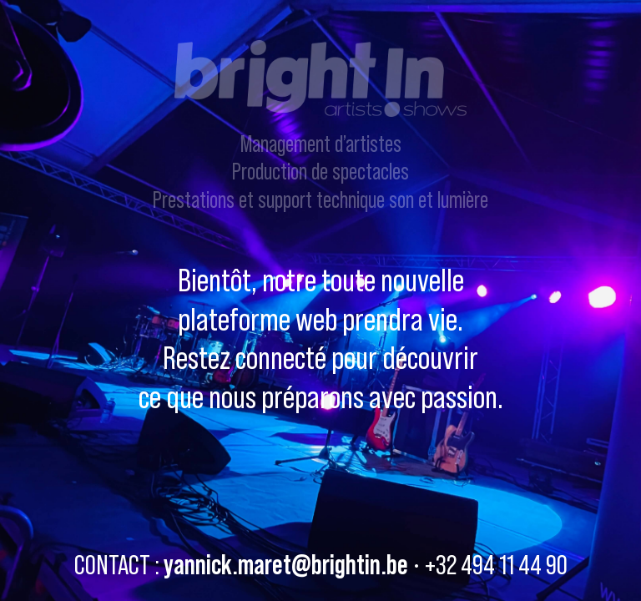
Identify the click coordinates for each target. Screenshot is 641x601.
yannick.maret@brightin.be (286, 564)
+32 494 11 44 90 (496, 564)
